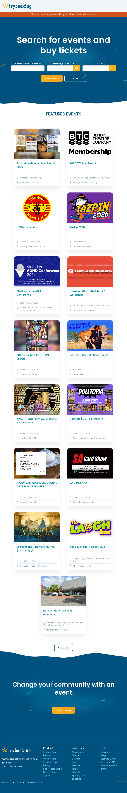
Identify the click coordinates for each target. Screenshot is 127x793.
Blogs (103, 755)
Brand (103, 768)
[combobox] (63, 68)
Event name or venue (28, 63)
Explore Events (50, 752)
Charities (76, 755)
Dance (75, 762)
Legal (18, 782)
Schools (76, 772)
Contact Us (106, 752)
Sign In (46, 775)
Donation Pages (51, 762)
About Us (6, 782)
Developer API (108, 762)
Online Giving (49, 758)
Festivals (76, 765)
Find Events (52, 78)
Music (75, 768)
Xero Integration (109, 765)
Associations (78, 752)
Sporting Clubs (79, 775)
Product (47, 755)
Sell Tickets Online (52, 768)
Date (99, 63)
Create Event (63, 710)
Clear (75, 78)
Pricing (46, 765)
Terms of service (34, 782)
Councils (76, 758)
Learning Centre (109, 758)
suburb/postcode (63, 63)
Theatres (76, 778)
